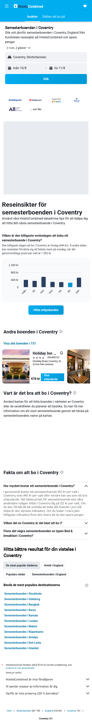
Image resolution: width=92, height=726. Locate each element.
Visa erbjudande (51, 377)
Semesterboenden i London (21, 620)
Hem (9, 710)
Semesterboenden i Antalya (21, 637)
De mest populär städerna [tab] (22, 565)
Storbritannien (24, 710)
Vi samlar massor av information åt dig (48, 686)
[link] (46, 310)
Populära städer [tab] (15, 574)
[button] (6, 6)
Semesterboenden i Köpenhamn (23, 631)
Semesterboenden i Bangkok (21, 604)
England (49, 710)
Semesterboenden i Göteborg (22, 599)
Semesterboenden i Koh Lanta (22, 642)
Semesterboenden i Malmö (20, 626)
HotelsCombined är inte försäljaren (48, 679)
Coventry (71, 710)
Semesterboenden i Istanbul (21, 648)
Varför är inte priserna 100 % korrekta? (48, 693)
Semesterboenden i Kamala (21, 615)
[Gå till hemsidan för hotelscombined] (28, 6)
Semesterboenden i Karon (20, 610)
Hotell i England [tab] (53, 565)
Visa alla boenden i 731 (20, 343)
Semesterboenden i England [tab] (49, 574)
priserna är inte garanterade (20, 667)
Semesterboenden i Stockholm (23, 593)
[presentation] (61, 331)
